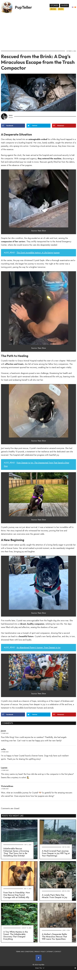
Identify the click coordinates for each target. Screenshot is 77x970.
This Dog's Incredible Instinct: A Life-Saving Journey (38, 252)
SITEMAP (50, 951)
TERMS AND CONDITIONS (24, 951)
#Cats (61, 9)
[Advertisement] (38, 31)
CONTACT (57, 951)
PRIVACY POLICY (40, 951)
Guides (64, 5)
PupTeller (23, 7)
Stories (54, 5)
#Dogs (53, 9)
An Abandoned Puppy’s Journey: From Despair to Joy (38, 647)
